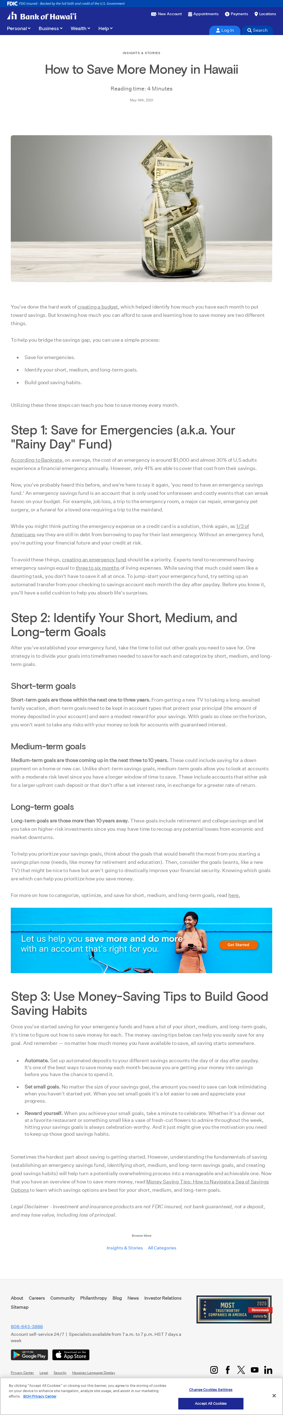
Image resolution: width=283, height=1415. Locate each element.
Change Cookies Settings (210, 1389)
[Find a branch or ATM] (265, 14)
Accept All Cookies (211, 1403)
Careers (37, 1298)
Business (49, 28)
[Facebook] (228, 1370)
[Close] (274, 1396)
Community (62, 1298)
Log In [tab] (225, 30)
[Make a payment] (236, 14)
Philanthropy (93, 1298)
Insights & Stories (125, 1248)
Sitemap (19, 1307)
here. (234, 895)
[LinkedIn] (268, 1370)
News (133, 1298)
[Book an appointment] (203, 14)
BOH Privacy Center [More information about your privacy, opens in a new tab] (39, 1396)
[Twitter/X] (241, 1370)
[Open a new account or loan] (166, 14)
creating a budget (97, 307)
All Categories (162, 1248)
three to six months (97, 568)
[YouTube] (255, 1370)
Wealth (79, 28)
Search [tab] (257, 30)
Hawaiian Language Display (93, 1372)
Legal (44, 1372)
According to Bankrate (36, 460)
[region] (141, 1396)
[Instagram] (214, 1370)
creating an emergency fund (94, 559)
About (17, 1298)
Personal (17, 28)
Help (103, 28)
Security (60, 1372)
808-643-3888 (27, 1326)
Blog (117, 1298)
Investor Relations (162, 1298)
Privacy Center (22, 1372)
